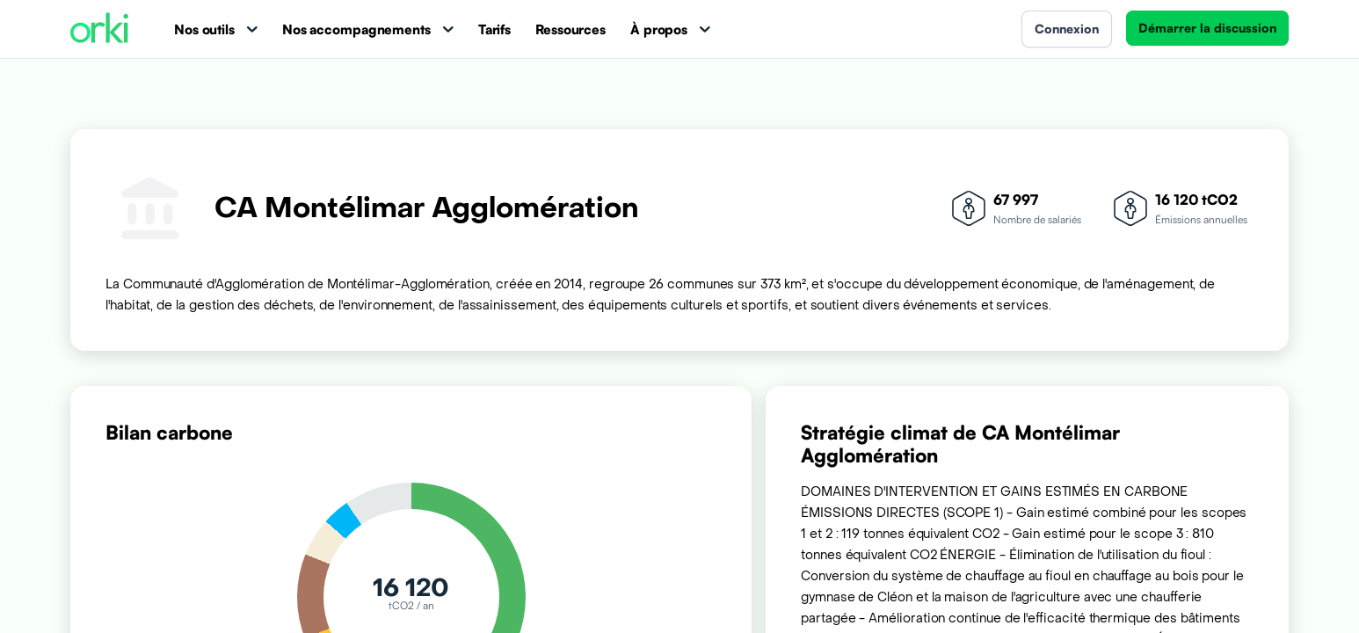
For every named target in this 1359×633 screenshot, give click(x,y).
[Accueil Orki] (99, 29)
